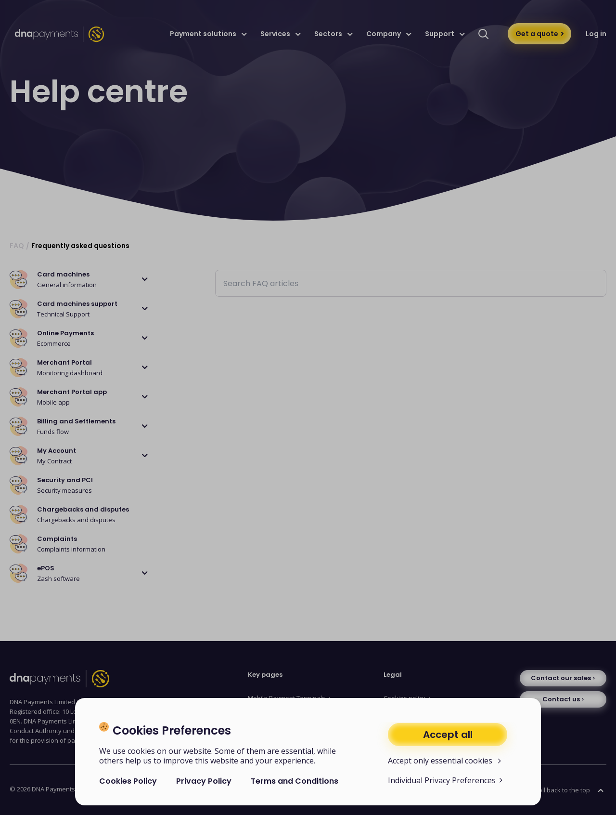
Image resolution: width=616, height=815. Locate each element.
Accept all (448, 734)
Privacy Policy (203, 781)
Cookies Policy (128, 781)
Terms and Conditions (294, 781)
